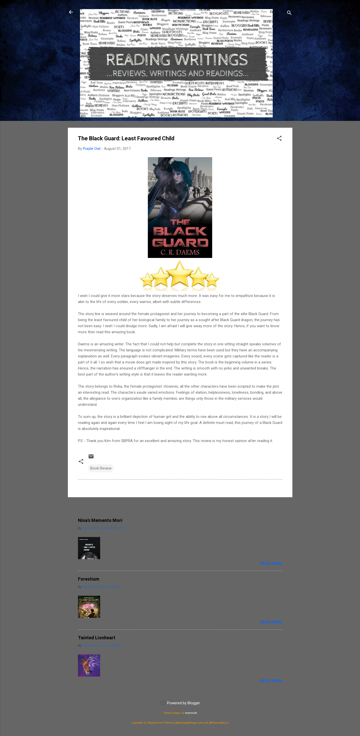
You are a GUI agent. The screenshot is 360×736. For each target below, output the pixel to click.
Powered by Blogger (180, 703)
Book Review (101, 468)
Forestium (88, 579)
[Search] (289, 13)
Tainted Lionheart (96, 637)
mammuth (191, 713)
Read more (271, 563)
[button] (279, 139)
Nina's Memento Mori (100, 520)
